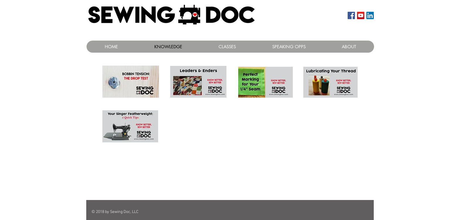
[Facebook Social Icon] (351, 15)
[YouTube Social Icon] (360, 15)
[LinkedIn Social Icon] (370, 15)
